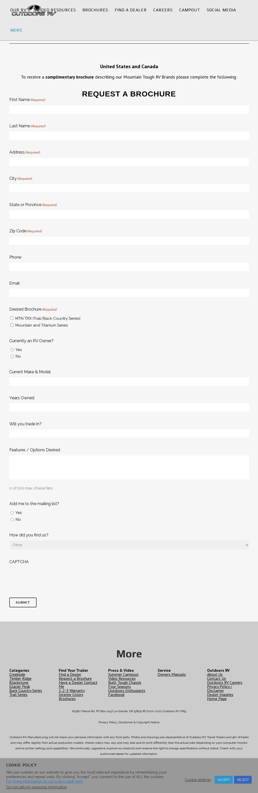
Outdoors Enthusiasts (126, 690)
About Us (215, 674)
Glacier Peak (19, 686)
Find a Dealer (70, 674)
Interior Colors (71, 694)
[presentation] (47, 577)
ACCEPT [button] (224, 780)
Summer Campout (123, 674)
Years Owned (21, 397)
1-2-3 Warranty (72, 690)
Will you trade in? (25, 424)
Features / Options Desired (34, 450)
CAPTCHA (19, 561)
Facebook (116, 694)
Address (24, 152)
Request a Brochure (75, 678)
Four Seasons (119, 686)
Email (14, 283)
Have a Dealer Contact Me (78, 684)
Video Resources (122, 678)
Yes (19, 350)
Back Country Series (25, 690)
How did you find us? (28, 535)
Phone (15, 257)
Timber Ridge (20, 678)
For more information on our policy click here (44, 781)
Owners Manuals (172, 674)
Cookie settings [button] (198, 780)
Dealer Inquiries (220, 694)
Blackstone (18, 682)
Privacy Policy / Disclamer (219, 688)
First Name (27, 100)
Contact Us (216, 678)
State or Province (33, 205)
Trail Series (18, 694)
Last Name (27, 126)
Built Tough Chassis (124, 682)
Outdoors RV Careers (224, 682)
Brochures (67, 698)
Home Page (217, 698)
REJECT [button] (243, 780)
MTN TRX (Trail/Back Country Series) (47, 318)
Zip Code (25, 231)
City (20, 179)
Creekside (17, 674)
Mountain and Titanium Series (41, 325)
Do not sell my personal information (36, 787)
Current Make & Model (30, 371)
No (18, 356)
